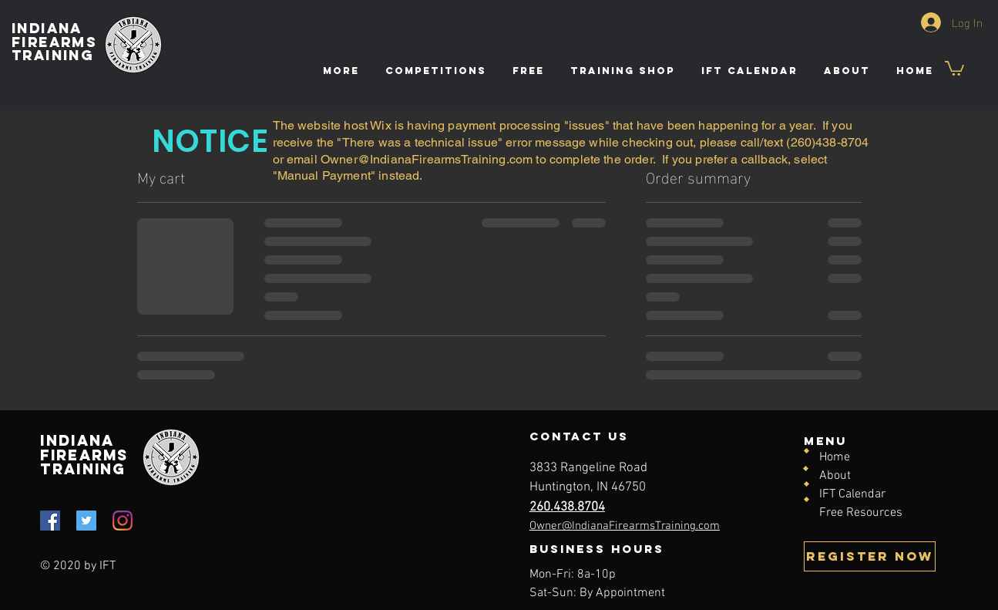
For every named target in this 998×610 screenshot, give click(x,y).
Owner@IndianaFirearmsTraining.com (427, 159)
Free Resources (860, 513)
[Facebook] (50, 521)
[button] (527, 71)
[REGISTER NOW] (870, 556)
